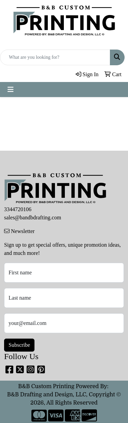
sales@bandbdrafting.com (32, 217)
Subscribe (19, 345)
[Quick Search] (55, 57)
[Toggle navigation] (10, 89)
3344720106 (17, 209)
